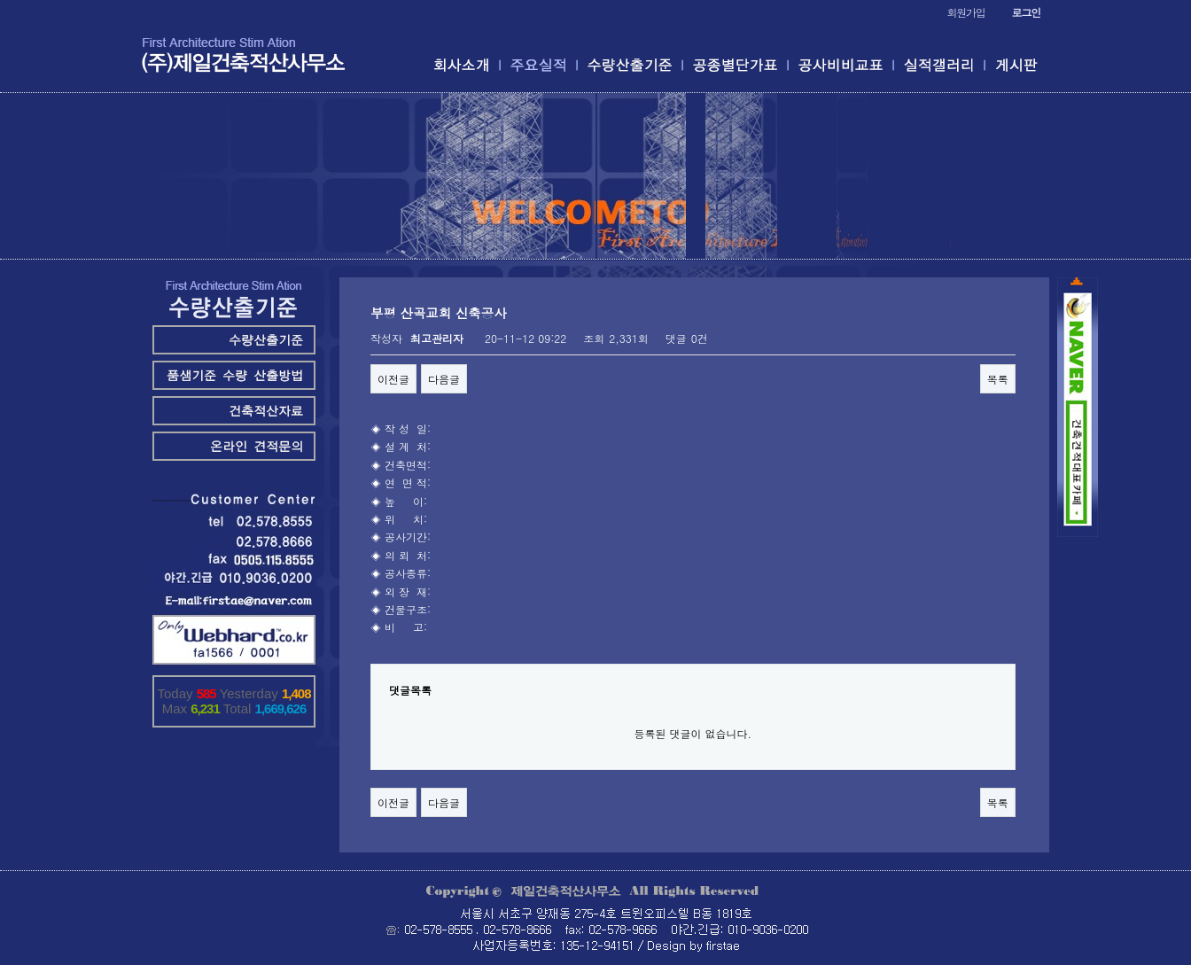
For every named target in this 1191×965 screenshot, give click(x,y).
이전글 (393, 378)
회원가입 (965, 11)
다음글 (444, 378)
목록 (997, 378)
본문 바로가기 (0, 0)
